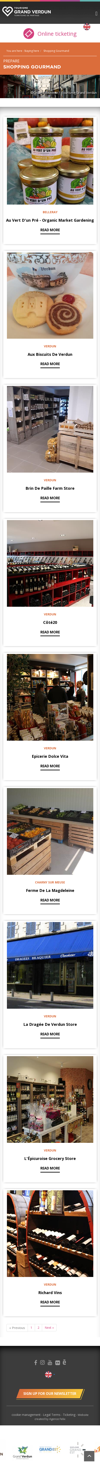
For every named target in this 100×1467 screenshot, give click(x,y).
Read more (50, 230)
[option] (22, 1452)
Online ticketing (50, 33)
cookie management (26, 1415)
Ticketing (69, 1415)
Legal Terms (52, 1415)
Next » (49, 1328)
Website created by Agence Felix (62, 1417)
